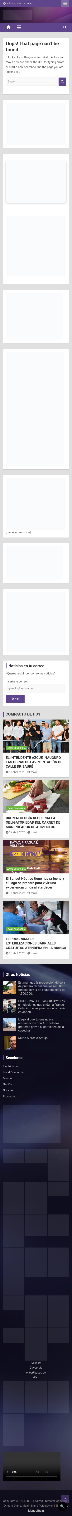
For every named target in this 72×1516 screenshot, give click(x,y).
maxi (32, 772)
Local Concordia (16, 748)
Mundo (7, 1078)
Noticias (8, 1090)
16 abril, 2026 (15, 892)
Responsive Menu (65, 3)
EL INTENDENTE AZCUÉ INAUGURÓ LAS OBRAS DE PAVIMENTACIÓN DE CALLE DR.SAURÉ (34, 762)
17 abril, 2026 (15, 772)
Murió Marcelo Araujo (33, 1038)
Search (62, 82)
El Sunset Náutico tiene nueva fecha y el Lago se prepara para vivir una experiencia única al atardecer (35, 882)
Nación (7, 1084)
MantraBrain (36, 1510)
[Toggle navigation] (19, 27)
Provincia (9, 1096)
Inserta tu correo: (17, 681)
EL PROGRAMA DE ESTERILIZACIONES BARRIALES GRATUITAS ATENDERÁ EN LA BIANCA (36, 943)
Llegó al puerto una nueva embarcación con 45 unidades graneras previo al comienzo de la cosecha (41, 1025)
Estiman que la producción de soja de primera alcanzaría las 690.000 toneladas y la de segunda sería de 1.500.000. (41, 988)
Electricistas (11, 1066)
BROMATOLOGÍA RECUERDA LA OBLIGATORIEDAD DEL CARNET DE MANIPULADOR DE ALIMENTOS (33, 822)
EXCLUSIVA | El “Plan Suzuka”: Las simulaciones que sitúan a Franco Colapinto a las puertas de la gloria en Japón (41, 1006)
